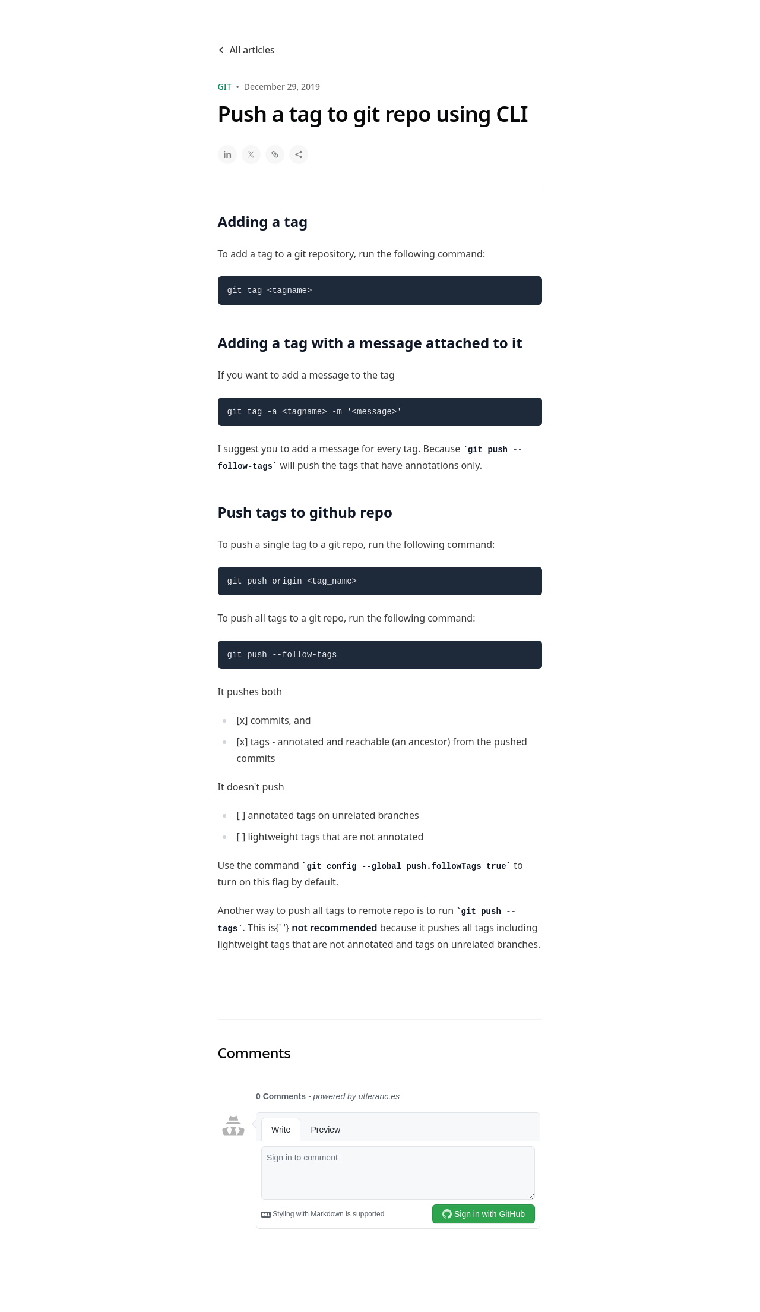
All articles (246, 49)
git (225, 86)
